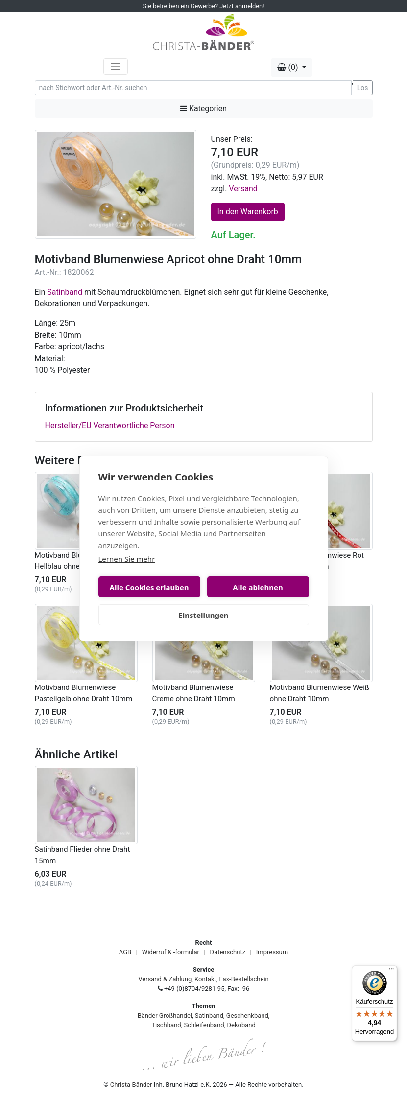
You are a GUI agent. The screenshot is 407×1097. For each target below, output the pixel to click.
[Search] (193, 87)
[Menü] (391, 971)
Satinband (64, 292)
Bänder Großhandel (165, 1015)
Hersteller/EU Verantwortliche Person (110, 425)
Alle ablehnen (258, 587)
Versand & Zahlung (165, 979)
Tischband (166, 1024)
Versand (243, 188)
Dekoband (241, 1024)
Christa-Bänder (131, 1084)
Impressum (272, 952)
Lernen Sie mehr (126, 559)
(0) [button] (288, 67)
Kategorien (203, 108)
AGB (125, 952)
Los (362, 87)
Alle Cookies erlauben (149, 587)
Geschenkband (247, 1015)
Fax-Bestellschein (244, 979)
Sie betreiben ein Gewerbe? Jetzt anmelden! (203, 6)
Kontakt (205, 979)
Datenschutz (227, 952)
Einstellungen (203, 615)
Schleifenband (204, 1024)
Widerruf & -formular (170, 952)
